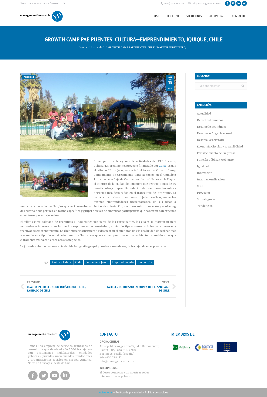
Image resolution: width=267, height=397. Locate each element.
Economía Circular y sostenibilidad (220, 146)
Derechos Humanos (210, 120)
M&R (200, 186)
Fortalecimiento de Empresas (216, 153)
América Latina (61, 262)
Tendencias (204, 206)
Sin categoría (206, 199)
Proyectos (203, 192)
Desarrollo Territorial (211, 140)
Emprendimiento (123, 262)
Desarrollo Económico (212, 126)
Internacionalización (211, 179)
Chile (78, 262)
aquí (131, 376)
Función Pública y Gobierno (215, 159)
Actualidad (97, 47)
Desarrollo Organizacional (214, 133)
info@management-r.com (206, 3)
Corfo (163, 165)
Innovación (145, 262)
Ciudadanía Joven (97, 262)
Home (83, 47)
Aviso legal (105, 392)
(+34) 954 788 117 (174, 3)
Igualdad (203, 166)
